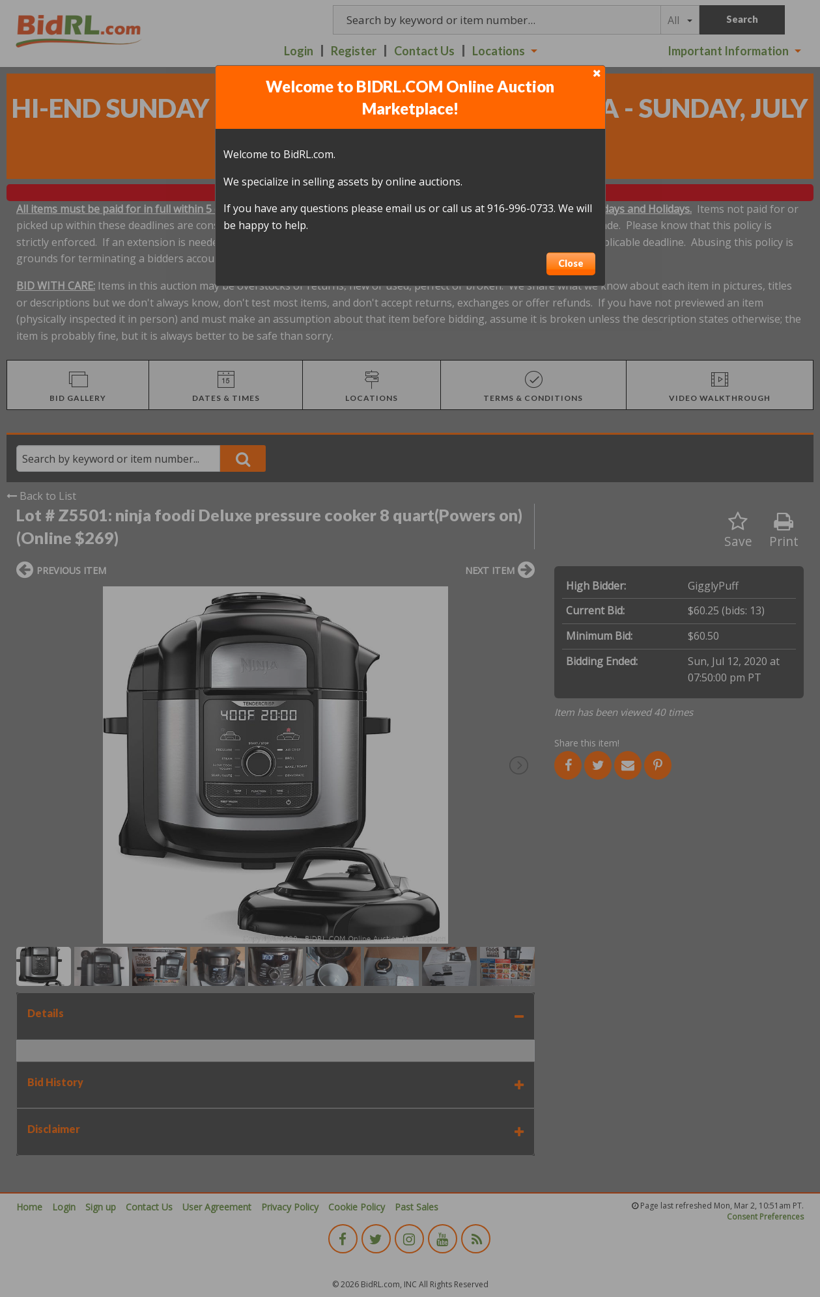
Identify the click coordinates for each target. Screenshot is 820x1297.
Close (571, 263)
